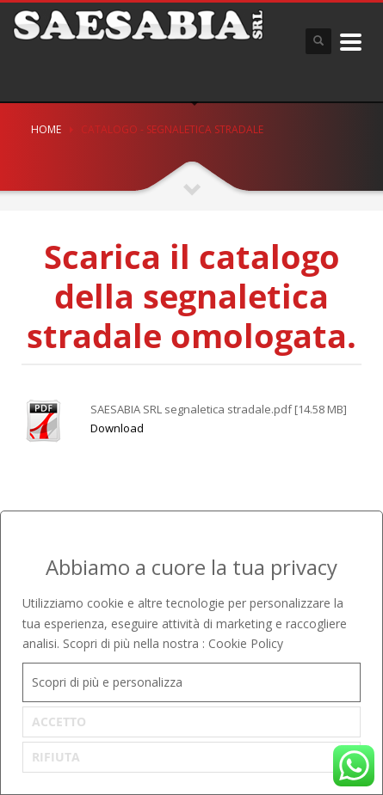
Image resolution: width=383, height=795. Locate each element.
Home (46, 129)
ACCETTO (59, 721)
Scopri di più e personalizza (107, 682)
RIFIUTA (56, 757)
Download (117, 428)
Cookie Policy (245, 643)
